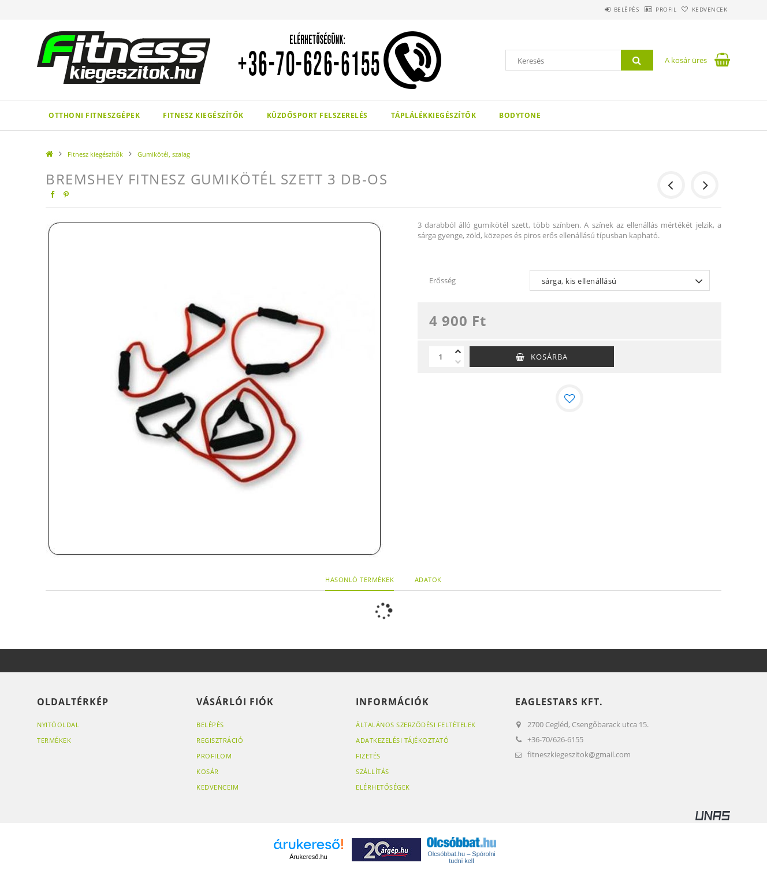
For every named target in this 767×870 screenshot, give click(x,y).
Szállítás (372, 771)
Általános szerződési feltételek (416, 724)
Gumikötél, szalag (163, 154)
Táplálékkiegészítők (433, 115)
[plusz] (458, 351)
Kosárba (549, 356)
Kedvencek (704, 9)
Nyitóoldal (58, 724)
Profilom (214, 755)
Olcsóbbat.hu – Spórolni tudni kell (461, 857)
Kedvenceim (217, 787)
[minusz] (458, 362)
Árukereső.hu (308, 856)
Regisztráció (219, 740)
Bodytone (520, 115)
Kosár (207, 771)
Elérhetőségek (383, 787)
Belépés (596, 9)
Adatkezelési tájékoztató (402, 740)
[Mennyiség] (440, 356)
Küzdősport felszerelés (317, 115)
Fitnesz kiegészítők (203, 115)
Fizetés (368, 755)
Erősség (442, 280)
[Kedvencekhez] (569, 398)
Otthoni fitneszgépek (94, 115)
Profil (648, 9)
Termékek (54, 740)
